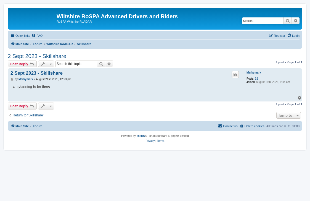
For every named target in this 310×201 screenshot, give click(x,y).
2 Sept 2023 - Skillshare (37, 56)
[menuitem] (37, 35)
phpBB (141, 135)
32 (256, 78)
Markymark (254, 72)
